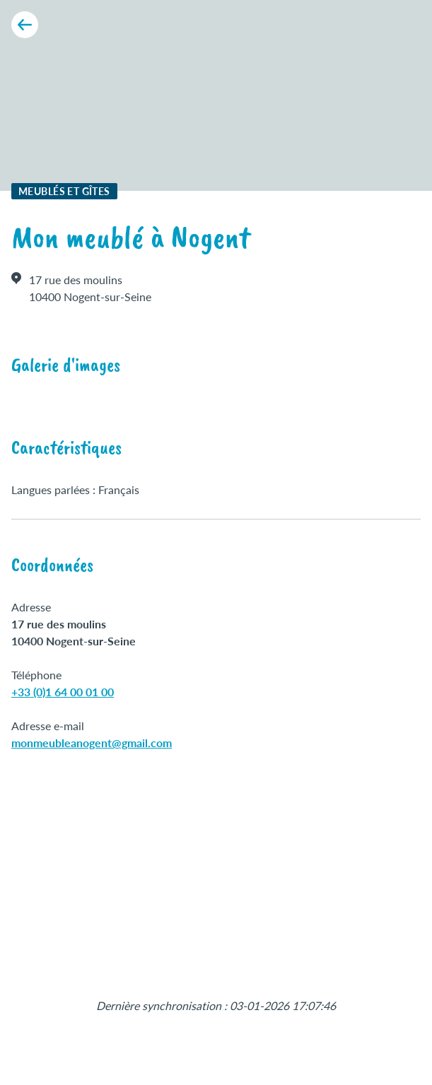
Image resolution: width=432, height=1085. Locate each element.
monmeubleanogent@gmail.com (91, 742)
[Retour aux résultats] (24, 24)
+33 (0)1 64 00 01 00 (62, 691)
